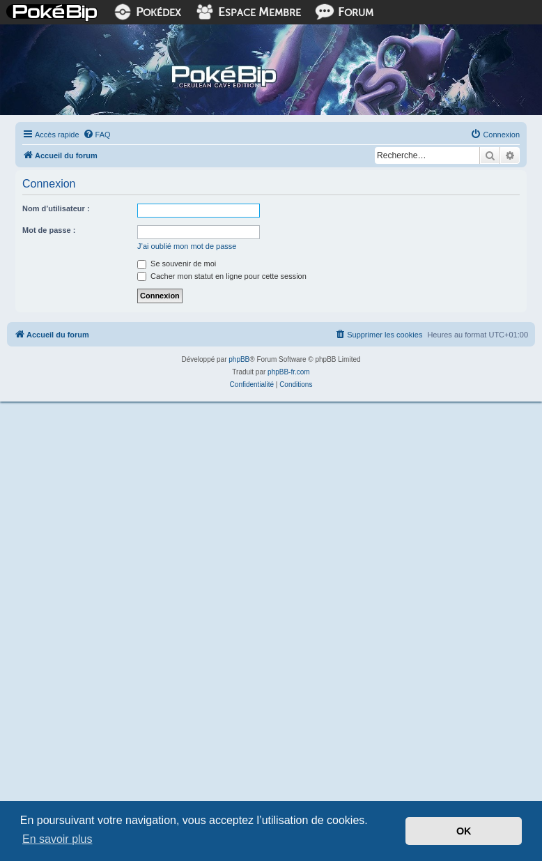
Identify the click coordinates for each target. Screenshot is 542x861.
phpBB (239, 359)
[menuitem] (97, 134)
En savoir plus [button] (57, 839)
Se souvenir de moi (176, 263)
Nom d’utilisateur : (56, 208)
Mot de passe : (48, 230)
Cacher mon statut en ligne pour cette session (222, 276)
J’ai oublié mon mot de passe (186, 246)
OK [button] (464, 831)
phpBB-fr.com (289, 372)
